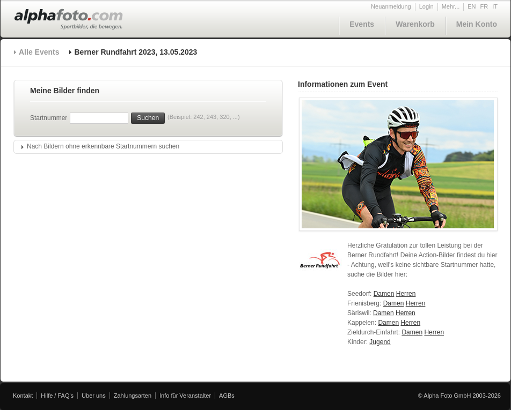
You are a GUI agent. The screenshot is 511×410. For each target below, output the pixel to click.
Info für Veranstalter (185, 395)
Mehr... (451, 6)
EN (472, 6)
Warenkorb (415, 24)
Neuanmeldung (391, 6)
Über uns (94, 395)
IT (495, 6)
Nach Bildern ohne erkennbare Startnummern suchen (103, 146)
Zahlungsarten (132, 395)
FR (484, 6)
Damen (384, 293)
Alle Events (39, 52)
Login (426, 6)
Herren (406, 293)
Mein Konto (476, 24)
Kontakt (23, 395)
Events (361, 24)
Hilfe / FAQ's (57, 395)
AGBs (227, 395)
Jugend (379, 342)
